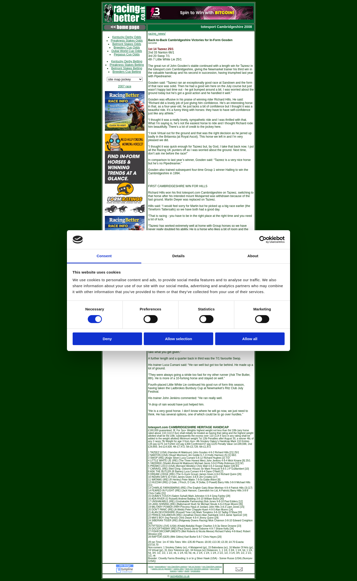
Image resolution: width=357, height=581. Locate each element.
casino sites (178, 569)
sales (180, 571)
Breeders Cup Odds (127, 47)
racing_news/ (157, 33)
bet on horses (195, 566)
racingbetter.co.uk (180, 576)
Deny (107, 339)
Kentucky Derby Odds (126, 37)
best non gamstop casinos (196, 569)
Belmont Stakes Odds (126, 44)
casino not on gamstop (162, 569)
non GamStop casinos (177, 566)
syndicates (195, 571)
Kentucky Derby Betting (126, 61)
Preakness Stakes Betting (127, 65)
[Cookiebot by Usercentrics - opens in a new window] (263, 239)
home (150, 566)
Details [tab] (178, 256)
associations (160, 566)
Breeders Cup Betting (127, 72)
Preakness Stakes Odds (127, 40)
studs (186, 571)
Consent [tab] (104, 256)
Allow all (249, 339)
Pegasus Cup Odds (127, 54)
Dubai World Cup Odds (127, 51)
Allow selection (178, 339)
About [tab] (252, 256)
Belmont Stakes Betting (126, 68)
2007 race (124, 86)
